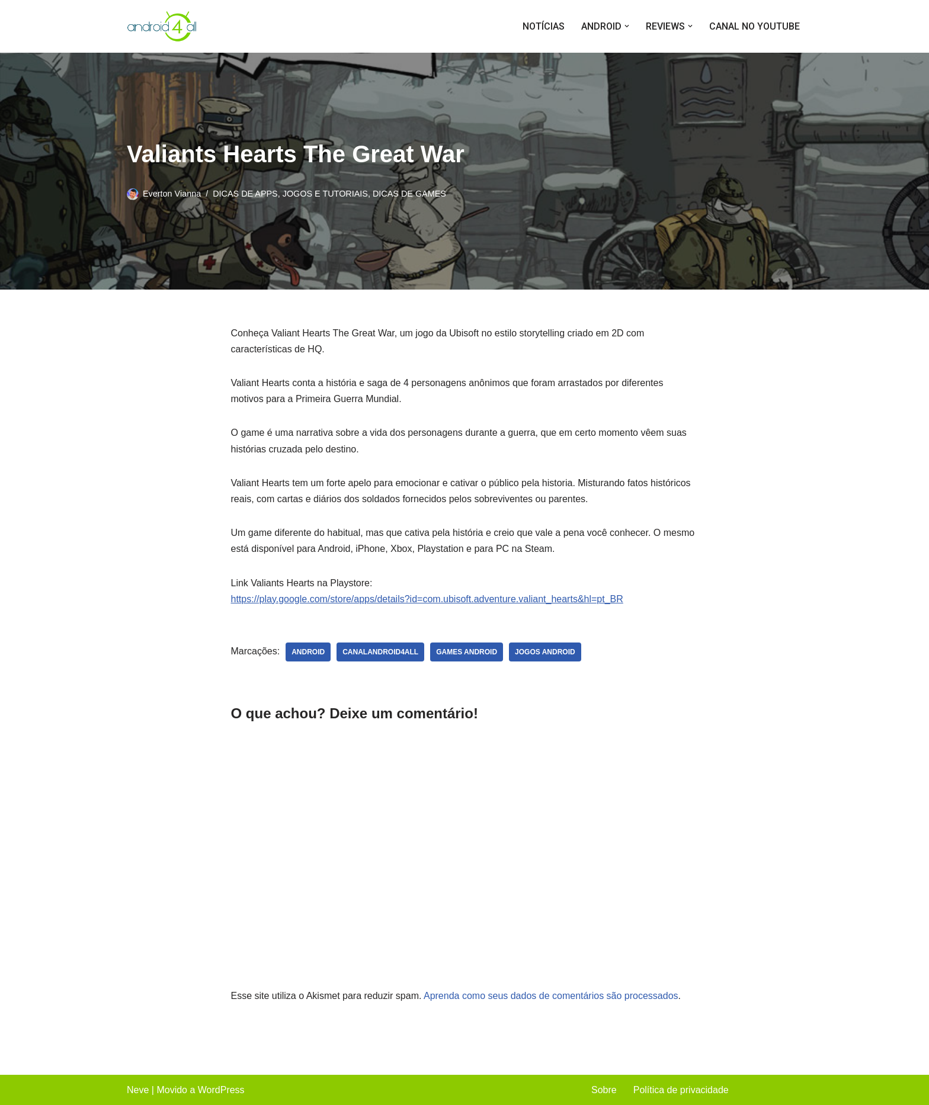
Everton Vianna (172, 193)
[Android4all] (162, 26)
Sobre (604, 1090)
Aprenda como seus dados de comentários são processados (551, 996)
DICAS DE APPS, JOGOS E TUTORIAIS (290, 193)
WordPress (221, 1090)
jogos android (545, 652)
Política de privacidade (681, 1090)
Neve (138, 1090)
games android (466, 652)
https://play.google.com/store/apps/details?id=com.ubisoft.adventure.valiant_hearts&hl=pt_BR (427, 599)
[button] (626, 26)
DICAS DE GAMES (409, 193)
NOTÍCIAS (544, 26)
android (308, 652)
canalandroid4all (380, 652)
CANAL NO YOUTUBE (754, 26)
